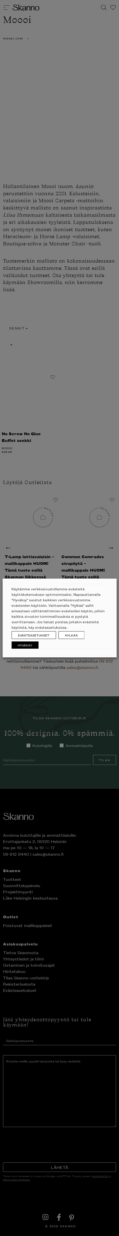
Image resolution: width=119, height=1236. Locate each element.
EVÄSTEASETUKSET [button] (33, 635)
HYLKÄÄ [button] (71, 635)
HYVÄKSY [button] (25, 645)
